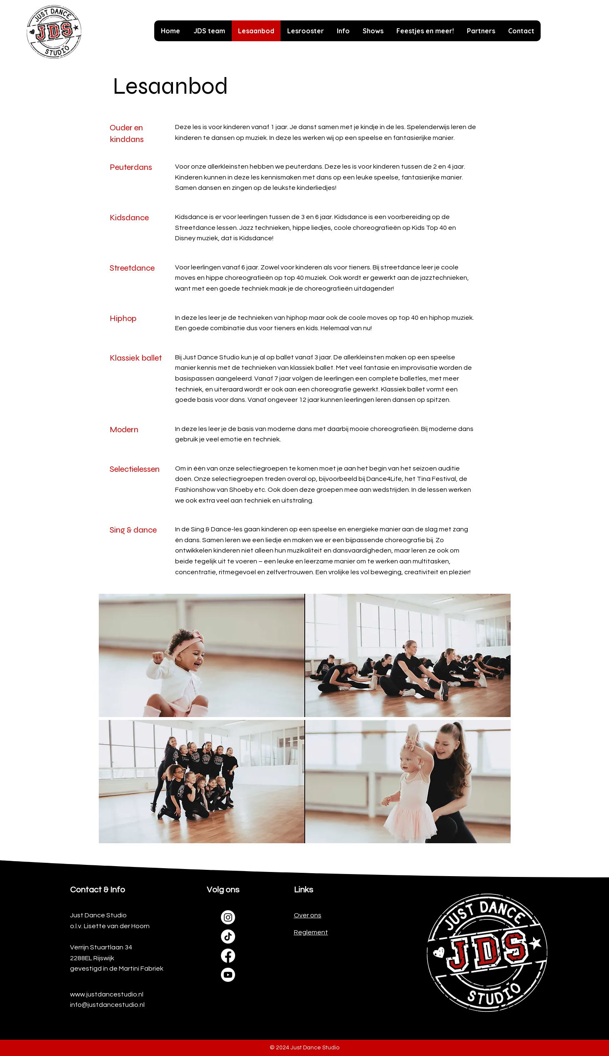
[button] (343, 30)
